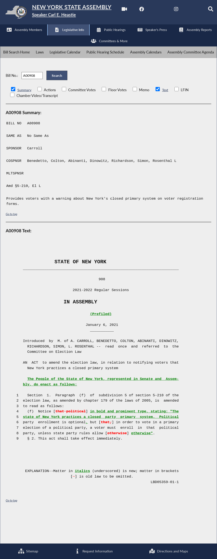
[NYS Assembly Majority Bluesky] (75, 36)
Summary (24, 119)
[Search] (93, 36)
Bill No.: (12, 102)
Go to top (11, 243)
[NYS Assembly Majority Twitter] (40, 36)
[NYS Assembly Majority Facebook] (22, 36)
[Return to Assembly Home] (65, 13)
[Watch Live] (5, 36)
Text (166, 119)
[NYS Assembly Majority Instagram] (58, 36)
